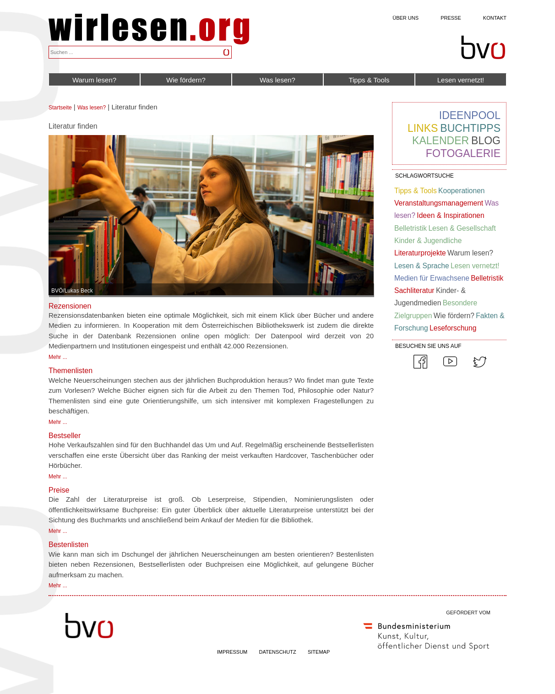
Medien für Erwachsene (431, 278)
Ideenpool (470, 115)
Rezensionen (70, 306)
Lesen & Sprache (421, 266)
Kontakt (494, 18)
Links (423, 128)
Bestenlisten (68, 544)
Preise (59, 490)
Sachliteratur (414, 290)
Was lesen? (277, 80)
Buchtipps (470, 128)
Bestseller (65, 435)
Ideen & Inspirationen (450, 215)
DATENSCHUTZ (277, 652)
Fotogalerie (463, 153)
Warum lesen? (94, 80)
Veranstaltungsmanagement (438, 203)
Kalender (440, 140)
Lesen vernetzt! (460, 80)
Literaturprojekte (420, 253)
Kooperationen (461, 191)
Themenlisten (70, 370)
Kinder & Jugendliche (428, 240)
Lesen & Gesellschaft (461, 228)
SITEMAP (319, 652)
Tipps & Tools (368, 80)
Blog (486, 140)
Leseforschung (453, 328)
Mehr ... (58, 357)
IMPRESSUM (232, 652)
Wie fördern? (186, 80)
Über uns (405, 18)
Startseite (60, 107)
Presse (451, 18)
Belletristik (410, 228)
